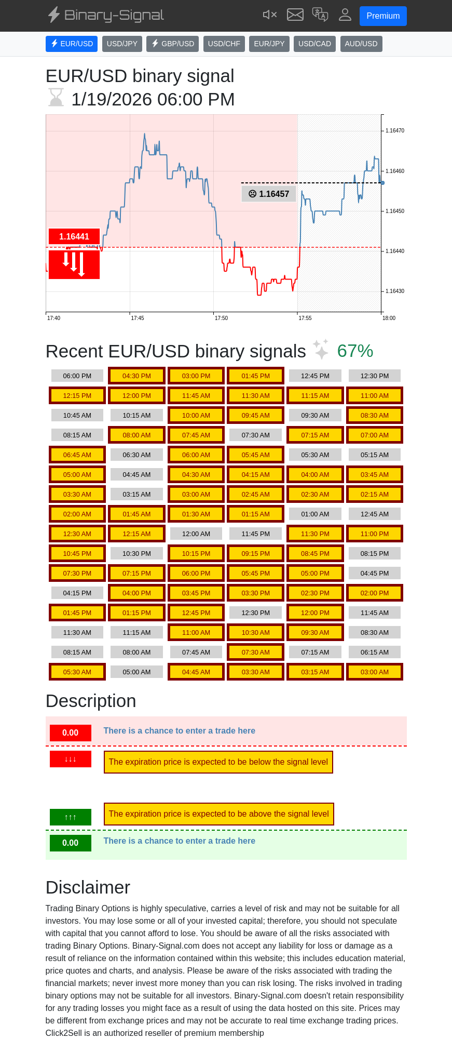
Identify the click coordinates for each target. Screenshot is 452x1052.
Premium (383, 15)
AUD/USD (361, 43)
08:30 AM (375, 415)
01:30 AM (196, 514)
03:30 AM (77, 494)
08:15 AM (77, 435)
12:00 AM (196, 534)
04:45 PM (375, 573)
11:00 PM (375, 534)
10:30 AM (256, 632)
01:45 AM (136, 514)
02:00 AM (77, 514)
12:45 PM (315, 376)
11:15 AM (315, 396)
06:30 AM (136, 455)
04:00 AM (315, 474)
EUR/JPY (269, 43)
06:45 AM (77, 455)
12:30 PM (375, 376)
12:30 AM (77, 534)
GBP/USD (172, 43)
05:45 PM (255, 573)
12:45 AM (375, 514)
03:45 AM (375, 474)
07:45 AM (196, 435)
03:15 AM (136, 494)
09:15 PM (255, 553)
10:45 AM (77, 415)
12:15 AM (136, 534)
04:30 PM (136, 376)
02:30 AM (315, 494)
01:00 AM (315, 514)
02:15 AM (375, 494)
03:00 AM (196, 494)
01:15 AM (256, 514)
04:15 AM (256, 474)
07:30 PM (77, 573)
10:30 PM (136, 553)
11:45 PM (255, 534)
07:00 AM (375, 435)
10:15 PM (196, 553)
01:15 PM (136, 613)
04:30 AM (196, 474)
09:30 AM (315, 415)
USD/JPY (122, 43)
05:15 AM (375, 455)
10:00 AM (196, 415)
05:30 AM (315, 455)
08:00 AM (136, 435)
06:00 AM (196, 455)
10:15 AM (136, 415)
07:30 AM (256, 435)
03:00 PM (196, 376)
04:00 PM (136, 593)
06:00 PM (77, 376)
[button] (320, 16)
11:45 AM (196, 396)
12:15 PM (77, 396)
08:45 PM (315, 553)
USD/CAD (314, 43)
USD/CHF (224, 43)
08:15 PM (375, 553)
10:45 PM (77, 553)
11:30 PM (315, 534)
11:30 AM (256, 396)
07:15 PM (136, 573)
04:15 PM (77, 593)
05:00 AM (77, 474)
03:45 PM (196, 593)
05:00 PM (315, 573)
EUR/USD (71, 43)
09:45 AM (256, 415)
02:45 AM (256, 494)
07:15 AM (315, 435)
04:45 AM (136, 474)
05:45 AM (256, 455)
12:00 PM (136, 396)
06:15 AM (375, 652)
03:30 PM (255, 593)
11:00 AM (375, 396)
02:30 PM (315, 593)
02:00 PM (375, 593)
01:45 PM (255, 376)
